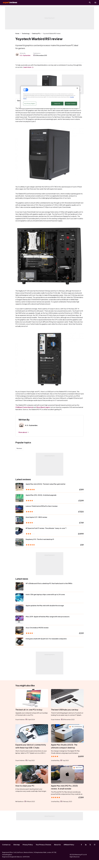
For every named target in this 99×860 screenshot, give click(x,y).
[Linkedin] (86, 844)
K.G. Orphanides (25, 55)
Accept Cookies (71, 103)
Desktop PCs (36, 33)
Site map (16, 845)
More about (23, 451)
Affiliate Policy (69, 845)
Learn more (27, 67)
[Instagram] (94, 844)
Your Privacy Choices (43, 845)
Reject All (57, 103)
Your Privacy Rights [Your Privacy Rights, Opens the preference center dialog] (29, 103)
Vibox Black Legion (43, 426)
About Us (57, 845)
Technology (26, 33)
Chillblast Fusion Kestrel (24, 426)
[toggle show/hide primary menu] (95, 2)
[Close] (77, 88)
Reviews (19, 467)
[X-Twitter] (90, 844)
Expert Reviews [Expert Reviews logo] (9, 2)
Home (17, 33)
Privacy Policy (28, 845)
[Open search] (90, 2)
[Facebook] (81, 844)
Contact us (6, 845)
